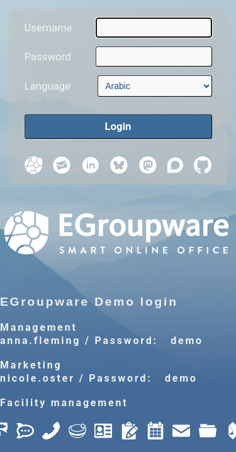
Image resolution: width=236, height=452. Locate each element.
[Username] (153, 28)
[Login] (118, 126)
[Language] (154, 86)
